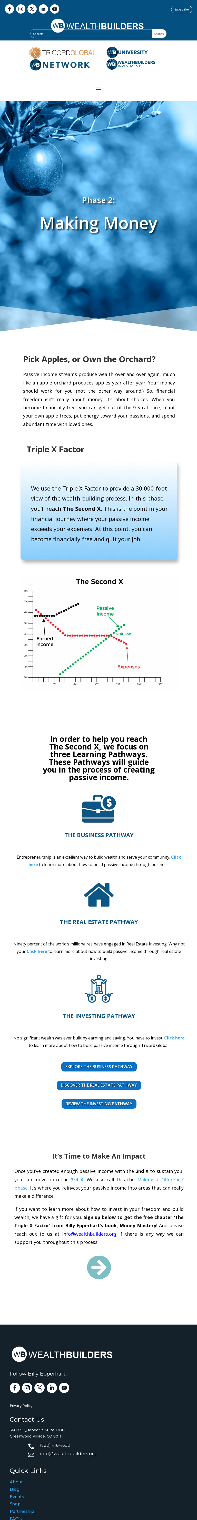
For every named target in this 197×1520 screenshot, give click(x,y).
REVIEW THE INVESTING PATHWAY (99, 1104)
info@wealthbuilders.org (91, 1233)
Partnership (22, 1511)
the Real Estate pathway (99, 921)
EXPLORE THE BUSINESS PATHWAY (99, 1066)
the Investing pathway (99, 1015)
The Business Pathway (99, 834)
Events (17, 1496)
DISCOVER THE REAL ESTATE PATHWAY (99, 1085)
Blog (14, 1489)
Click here (39, 950)
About (16, 1482)
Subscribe (181, 9)
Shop (15, 1504)
